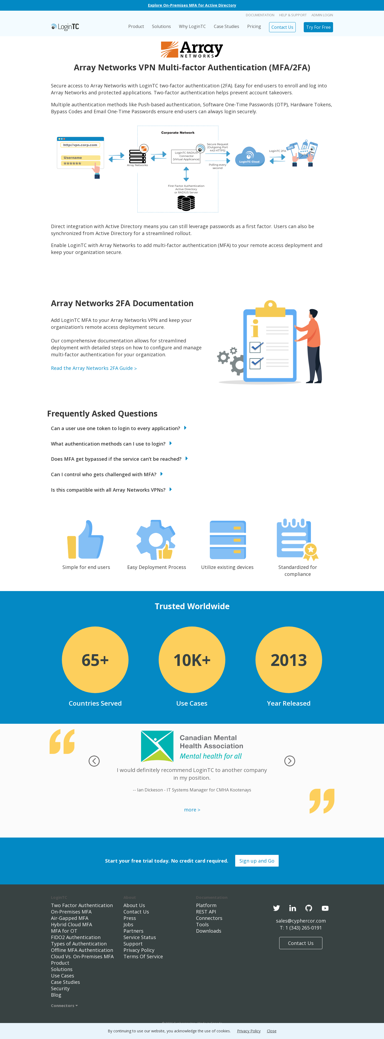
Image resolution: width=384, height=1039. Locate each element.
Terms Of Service (143, 956)
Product (136, 26)
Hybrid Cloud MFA (71, 924)
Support (133, 943)
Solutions (161, 26)
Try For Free (318, 27)
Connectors (64, 1005)
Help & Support (293, 15)
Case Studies (226, 26)
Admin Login (322, 15)
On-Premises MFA (71, 911)
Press (129, 918)
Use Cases (62, 975)
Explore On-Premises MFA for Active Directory (192, 5)
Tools (202, 924)
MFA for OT (64, 931)
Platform (206, 905)
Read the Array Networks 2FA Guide (92, 368)
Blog (56, 995)
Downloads (208, 931)
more (190, 809)
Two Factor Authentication (82, 905)
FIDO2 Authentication (76, 937)
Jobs (128, 924)
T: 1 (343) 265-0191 (301, 927)
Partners (133, 931)
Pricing (254, 26)
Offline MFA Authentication (82, 950)
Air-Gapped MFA (69, 918)
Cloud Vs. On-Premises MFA (82, 956)
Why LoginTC (192, 26)
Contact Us (282, 27)
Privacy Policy (138, 950)
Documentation (260, 15)
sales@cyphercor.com (301, 920)
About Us (134, 905)
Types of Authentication (79, 943)
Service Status (139, 937)
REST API (206, 911)
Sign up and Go (256, 861)
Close (272, 1030)
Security (60, 988)
